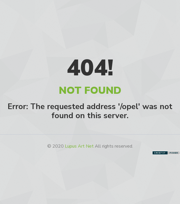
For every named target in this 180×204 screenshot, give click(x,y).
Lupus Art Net (79, 146)
